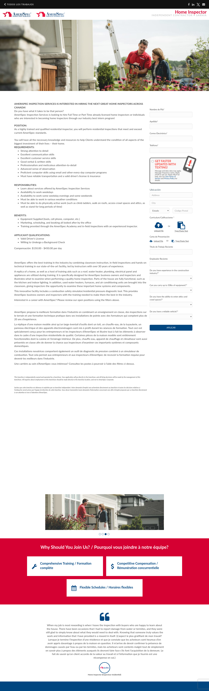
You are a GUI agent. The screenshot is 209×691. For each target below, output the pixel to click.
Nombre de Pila (157, 109)
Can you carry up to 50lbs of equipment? (168, 285)
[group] (104, 512)
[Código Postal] (182, 210)
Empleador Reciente (159, 259)
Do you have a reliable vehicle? (164, 311)
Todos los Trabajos (19, 4)
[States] (159, 210)
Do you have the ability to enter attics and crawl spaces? (168, 298)
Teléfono (154, 145)
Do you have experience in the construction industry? (169, 272)
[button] (100, 534)
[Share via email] (203, 4)
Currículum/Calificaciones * (162, 217)
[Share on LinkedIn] (193, 4)
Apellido (154, 121)
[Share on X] (198, 4)
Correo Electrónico (158, 133)
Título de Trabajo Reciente (161, 247)
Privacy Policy (169, 178)
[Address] (171, 195)
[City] (171, 202)
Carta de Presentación (160, 236)
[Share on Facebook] (189, 4)
